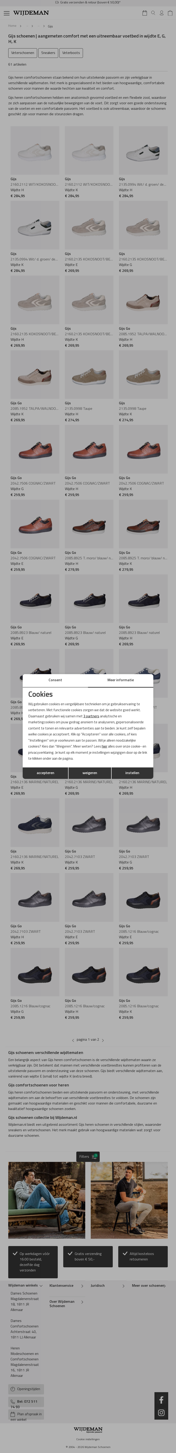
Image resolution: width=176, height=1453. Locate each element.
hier (107, 747)
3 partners (93, 716)
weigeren (89, 774)
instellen (132, 774)
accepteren (45, 774)
